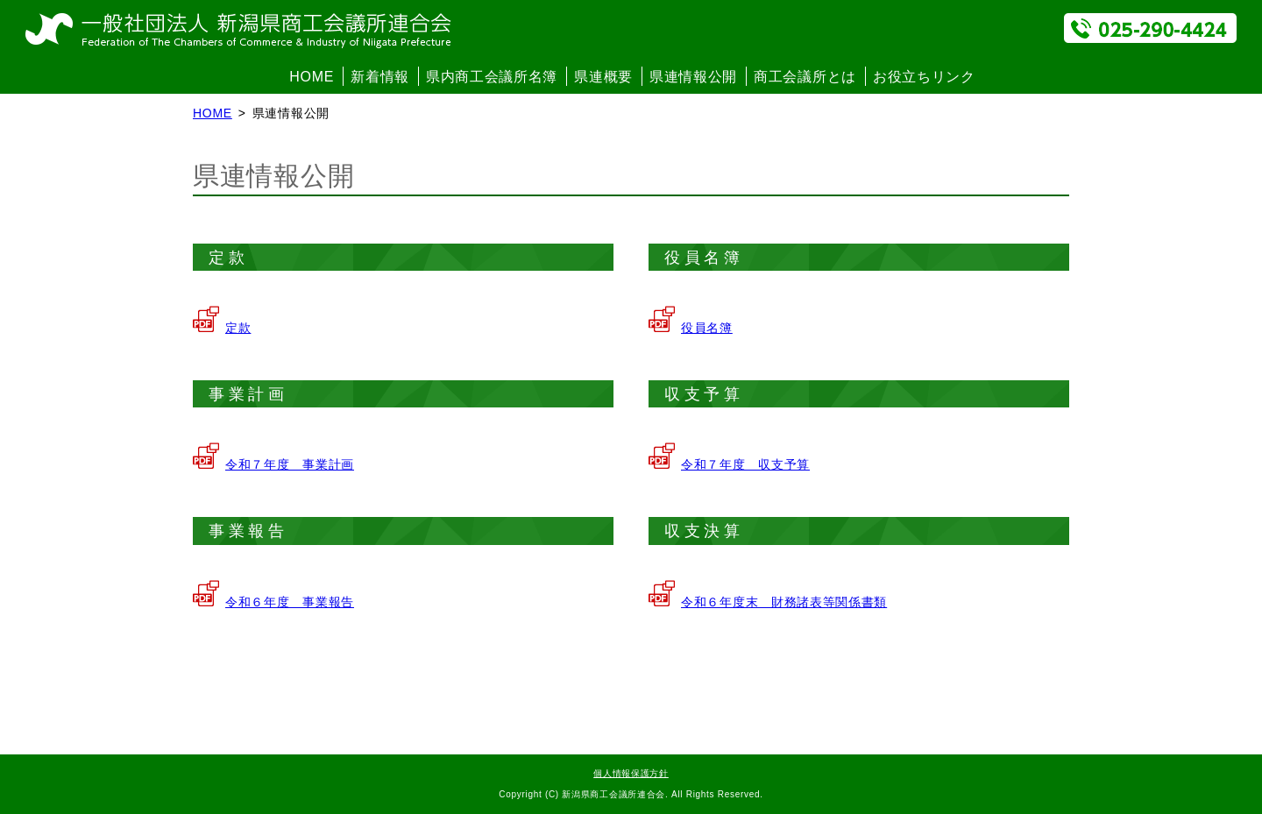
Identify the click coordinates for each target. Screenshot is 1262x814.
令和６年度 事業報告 (289, 602)
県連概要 (603, 76)
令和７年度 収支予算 (745, 464)
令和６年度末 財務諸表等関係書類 (784, 602)
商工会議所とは (805, 76)
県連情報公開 (693, 76)
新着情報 (380, 76)
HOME (311, 76)
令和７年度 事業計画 (289, 464)
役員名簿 (707, 328)
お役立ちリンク (924, 76)
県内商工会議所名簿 (491, 76)
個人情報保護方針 (631, 773)
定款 (238, 328)
